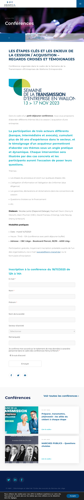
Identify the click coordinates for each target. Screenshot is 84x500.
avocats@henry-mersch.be (48, 252)
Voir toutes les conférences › (61, 396)
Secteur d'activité (16, 326)
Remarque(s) (14, 337)
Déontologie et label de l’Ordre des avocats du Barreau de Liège (39, 488)
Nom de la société (16, 314)
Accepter (73, 496)
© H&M (8, 488)
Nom (11, 291)
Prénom (13, 302)
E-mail (12, 279)
